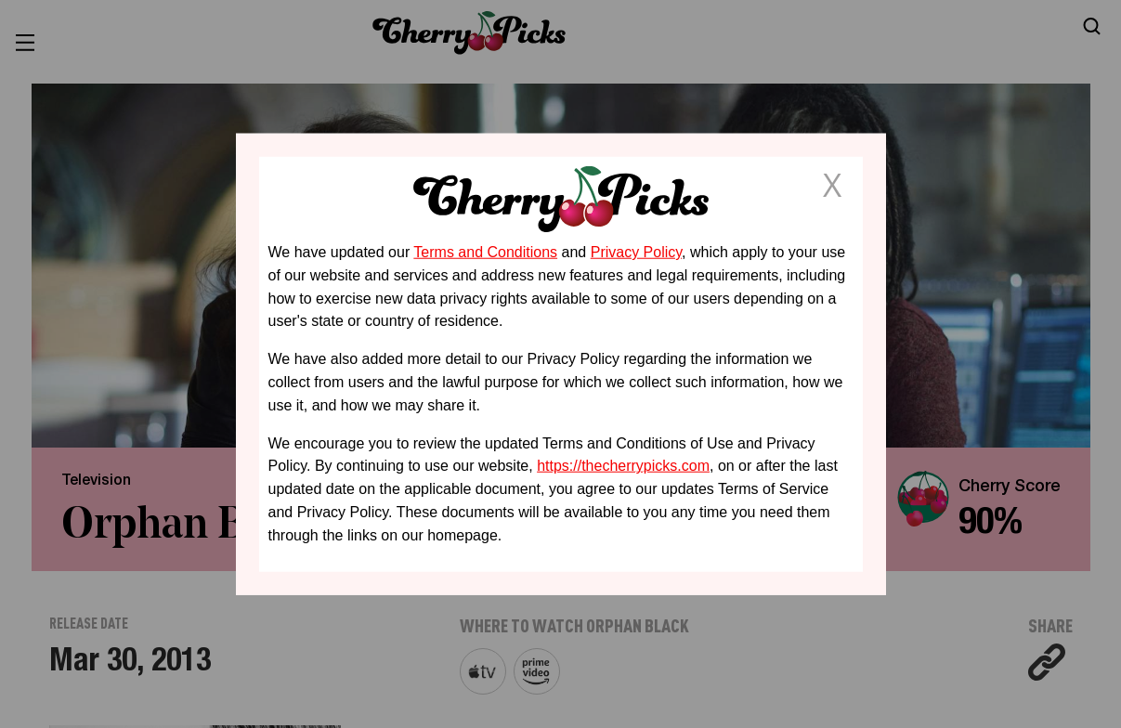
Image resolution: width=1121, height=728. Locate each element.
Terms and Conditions (485, 252)
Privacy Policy (636, 252)
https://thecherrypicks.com (623, 466)
